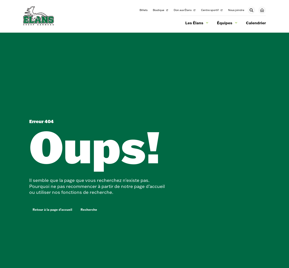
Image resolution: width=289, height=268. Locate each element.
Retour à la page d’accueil (52, 209)
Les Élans (197, 23)
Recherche (89, 209)
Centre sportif (212, 10)
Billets (144, 10)
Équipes (227, 23)
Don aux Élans (185, 10)
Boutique (161, 10)
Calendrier (256, 22)
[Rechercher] (251, 10)
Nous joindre (236, 10)
